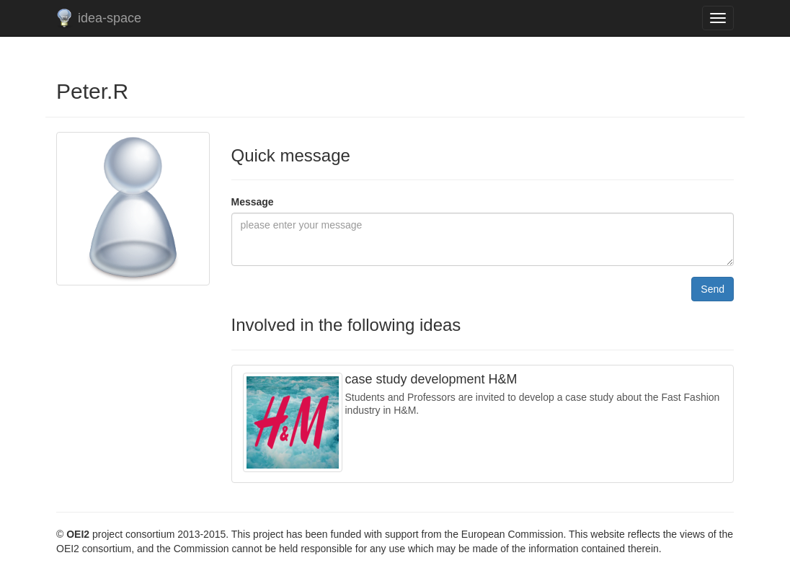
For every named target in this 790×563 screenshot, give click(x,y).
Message (252, 202)
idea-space (109, 18)
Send (712, 289)
